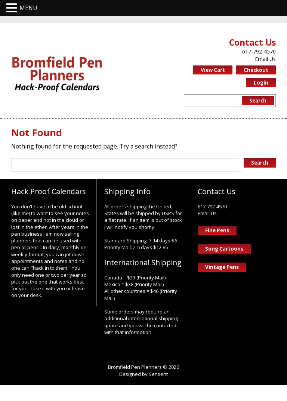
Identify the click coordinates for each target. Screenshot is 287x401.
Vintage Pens (222, 270)
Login (261, 83)
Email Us (265, 59)
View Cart (213, 70)
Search (257, 101)
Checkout (256, 70)
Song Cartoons (224, 251)
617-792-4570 (259, 51)
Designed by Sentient (143, 389)
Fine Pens (217, 233)
